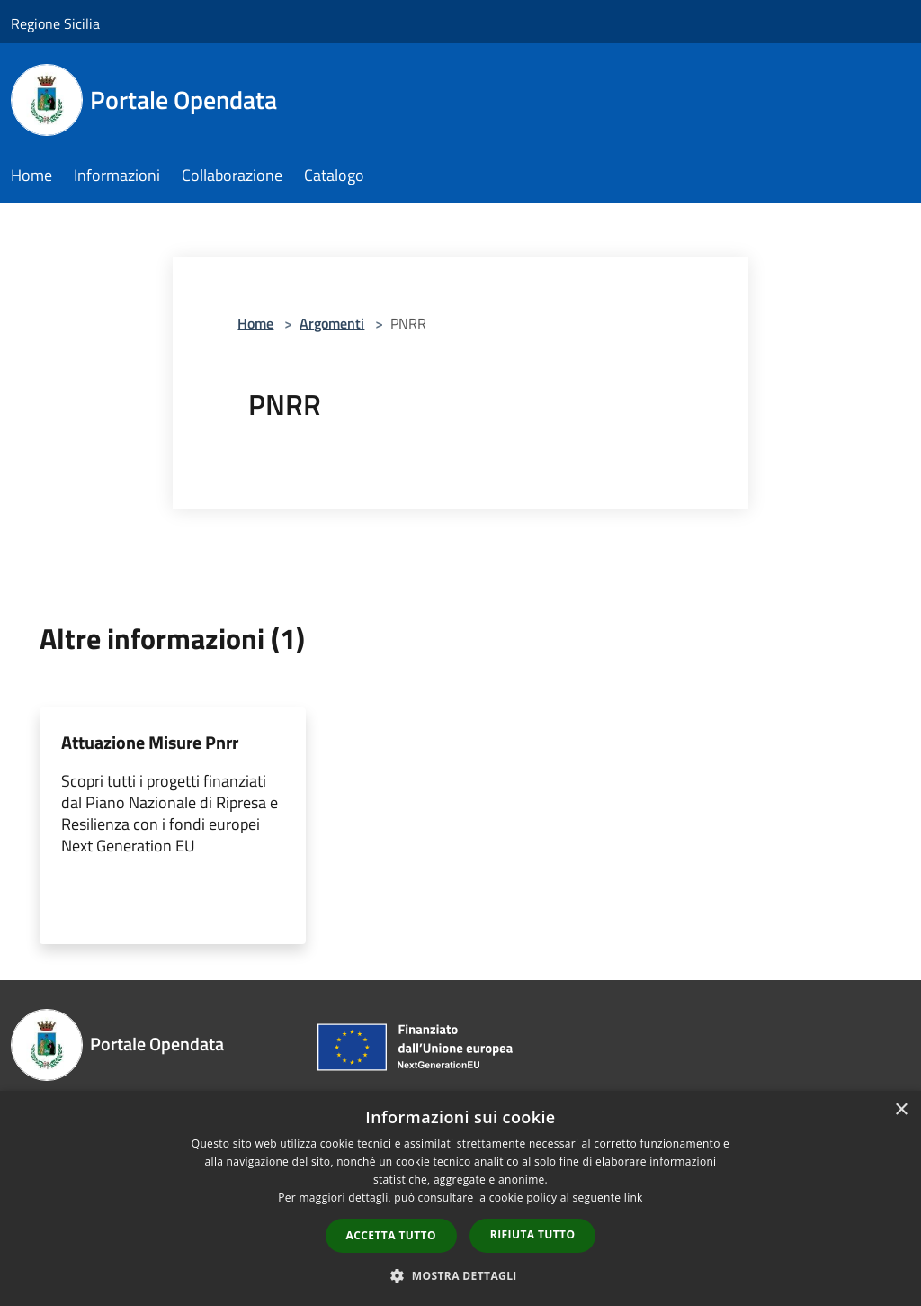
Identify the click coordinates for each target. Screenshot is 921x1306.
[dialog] (460, 1198)
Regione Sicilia (55, 23)
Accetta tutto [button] (391, 1235)
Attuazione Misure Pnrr (149, 742)
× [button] (901, 1110)
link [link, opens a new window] (633, 1197)
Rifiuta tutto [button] (533, 1234)
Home (255, 323)
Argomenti (332, 323)
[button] (460, 1275)
